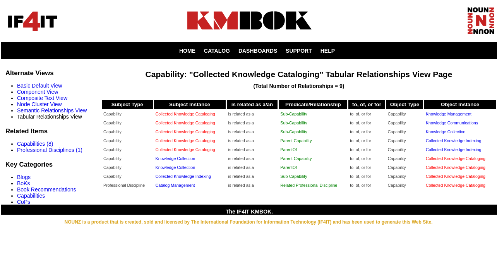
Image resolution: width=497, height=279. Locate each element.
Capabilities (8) (35, 144)
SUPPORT (299, 51)
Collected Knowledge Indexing (453, 140)
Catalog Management (175, 185)
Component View (37, 92)
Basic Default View (39, 86)
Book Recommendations (46, 189)
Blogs (24, 177)
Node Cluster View (39, 104)
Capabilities (31, 196)
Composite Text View (42, 98)
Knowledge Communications (452, 123)
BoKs (23, 183)
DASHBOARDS (257, 51)
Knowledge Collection (445, 131)
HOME (187, 51)
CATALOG (217, 51)
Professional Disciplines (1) (49, 150)
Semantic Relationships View (52, 110)
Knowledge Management (448, 114)
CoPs (23, 202)
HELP (327, 51)
